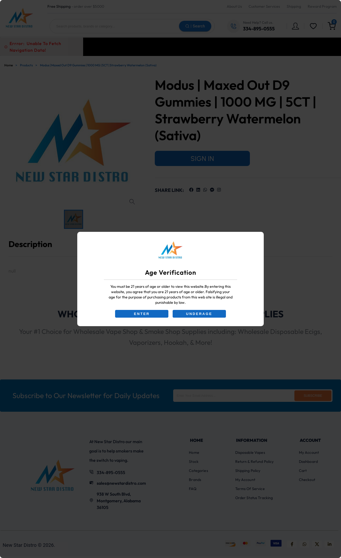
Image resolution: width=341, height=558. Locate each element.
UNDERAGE (199, 314)
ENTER (142, 314)
